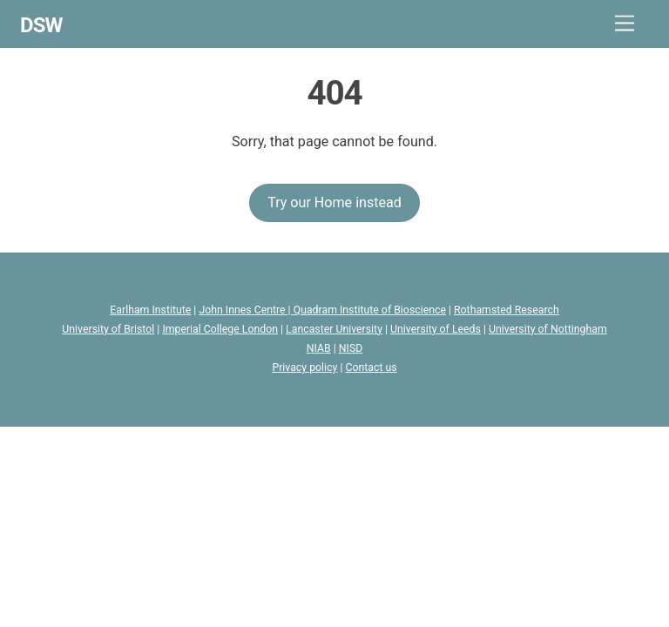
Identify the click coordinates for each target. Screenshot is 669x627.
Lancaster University (334, 329)
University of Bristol (108, 329)
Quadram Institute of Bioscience (370, 310)
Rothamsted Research (506, 310)
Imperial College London (220, 329)
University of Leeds (435, 329)
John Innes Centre (242, 310)
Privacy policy (304, 367)
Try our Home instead (334, 202)
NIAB (319, 348)
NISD (351, 348)
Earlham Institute (150, 310)
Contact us (370, 367)
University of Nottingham (548, 329)
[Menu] (624, 24)
